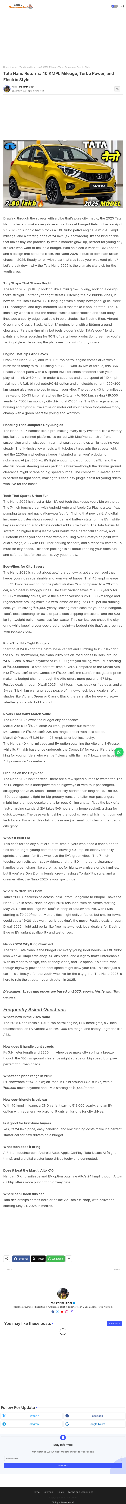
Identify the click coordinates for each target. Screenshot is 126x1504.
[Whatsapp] (55, 1258)
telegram (34, 1424)
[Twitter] (38, 1258)
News (14, 67)
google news (96, 1424)
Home (6, 67)
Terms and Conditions (80, 1492)
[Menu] (4, 6)
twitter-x (33, 1415)
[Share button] (68, 1258)
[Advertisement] (63, 38)
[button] (114, 6)
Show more (114, 1323)
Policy (60, 1492)
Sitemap (48, 1492)
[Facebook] (21, 1258)
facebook (97, 1415)
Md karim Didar (61, 1303)
